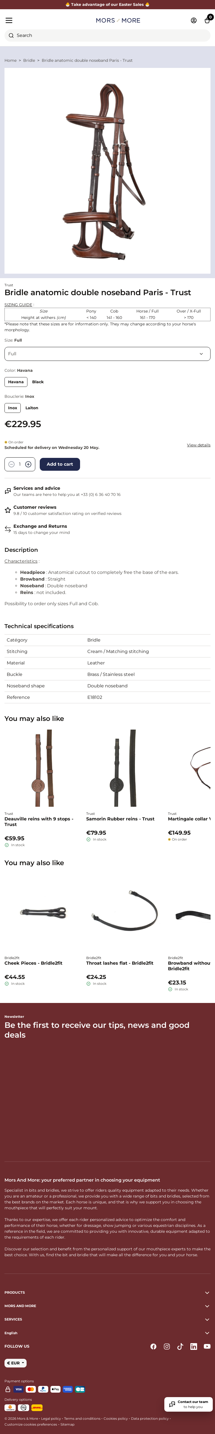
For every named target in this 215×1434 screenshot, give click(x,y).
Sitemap (67, 1424)
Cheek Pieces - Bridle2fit (33, 963)
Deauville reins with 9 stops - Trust (38, 821)
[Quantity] (20, 464)
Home (10, 60)
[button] (107, 1333)
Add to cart (60, 464)
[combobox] (107, 35)
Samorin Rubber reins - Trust (120, 819)
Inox (12, 407)
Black (38, 381)
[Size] (107, 354)
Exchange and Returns (40, 526)
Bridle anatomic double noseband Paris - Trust (87, 60)
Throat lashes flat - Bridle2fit (119, 963)
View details (199, 445)
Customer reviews (35, 507)
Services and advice (36, 488)
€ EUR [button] (14, 1363)
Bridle (29, 60)
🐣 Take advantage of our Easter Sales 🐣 (107, 4)
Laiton (31, 407)
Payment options (19, 1381)
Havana (16, 381)
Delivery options (18, 1399)
